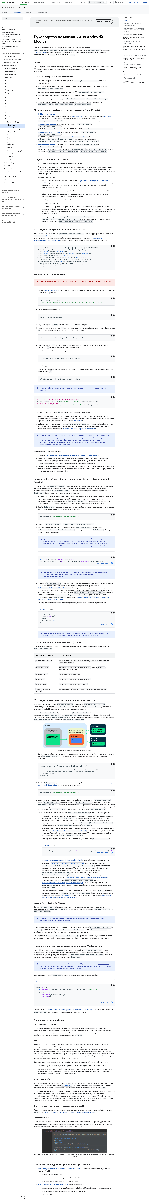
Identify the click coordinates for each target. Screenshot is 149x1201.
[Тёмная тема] (111, 246)
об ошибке (78, 421)
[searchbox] (12, 18)
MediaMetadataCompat (74, 883)
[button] (11, 53)
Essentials (50, 30)
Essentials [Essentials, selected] (23, 2)
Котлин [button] (42, 554)
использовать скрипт (103, 183)
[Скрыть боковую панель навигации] (23, 1197)
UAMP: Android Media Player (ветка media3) (53, 1185)
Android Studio (134, 2)
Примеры (29, 12)
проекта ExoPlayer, (78, 116)
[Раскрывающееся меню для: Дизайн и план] (46, 2)
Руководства (78, 30)
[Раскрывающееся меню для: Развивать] (60, 2)
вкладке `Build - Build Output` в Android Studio (79, 429)
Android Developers (39, 30)
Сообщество (42, 12)
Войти (144, 2)
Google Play (69, 2)
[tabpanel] (76, 561)
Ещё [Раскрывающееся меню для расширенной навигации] (82, 2)
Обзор (4, 12)
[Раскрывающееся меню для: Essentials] (29, 2)
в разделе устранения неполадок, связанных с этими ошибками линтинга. (70, 1112)
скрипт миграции (40, 52)
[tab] (42, 554)
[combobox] (97, 2)
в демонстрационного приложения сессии (86, 877)
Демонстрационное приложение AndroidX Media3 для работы (59, 1169)
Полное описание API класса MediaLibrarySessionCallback (62, 860)
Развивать (54, 2)
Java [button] (51, 554)
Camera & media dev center (13, 8)
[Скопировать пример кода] (114, 246)
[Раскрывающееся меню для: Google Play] (75, 2)
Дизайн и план (39, 2)
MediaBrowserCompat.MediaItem (53, 883)
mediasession (106, 116)
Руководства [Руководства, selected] (16, 12)
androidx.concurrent (52, 966)
